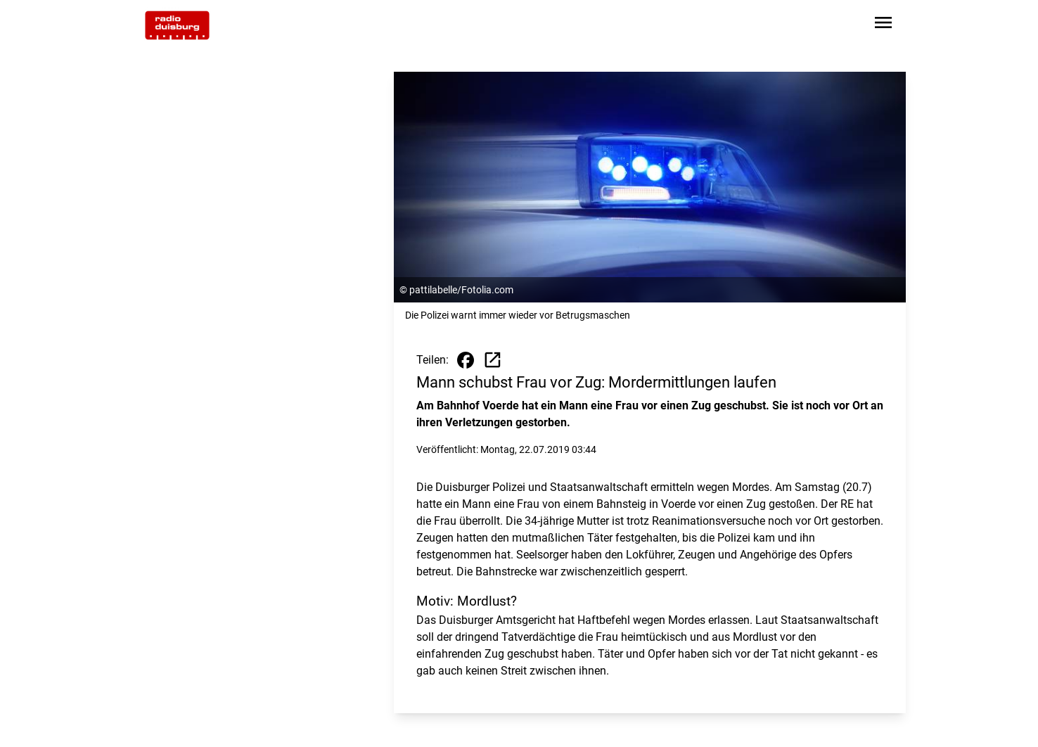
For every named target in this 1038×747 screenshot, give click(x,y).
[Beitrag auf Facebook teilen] (465, 360)
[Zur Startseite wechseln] (177, 25)
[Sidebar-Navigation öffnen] (883, 25)
